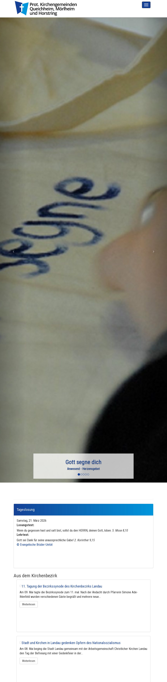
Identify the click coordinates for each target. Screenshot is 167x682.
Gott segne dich (83, 462)
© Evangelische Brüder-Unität (35, 544)
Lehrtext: (23, 535)
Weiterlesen (28, 604)
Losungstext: (25, 525)
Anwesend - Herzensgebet (83, 469)
